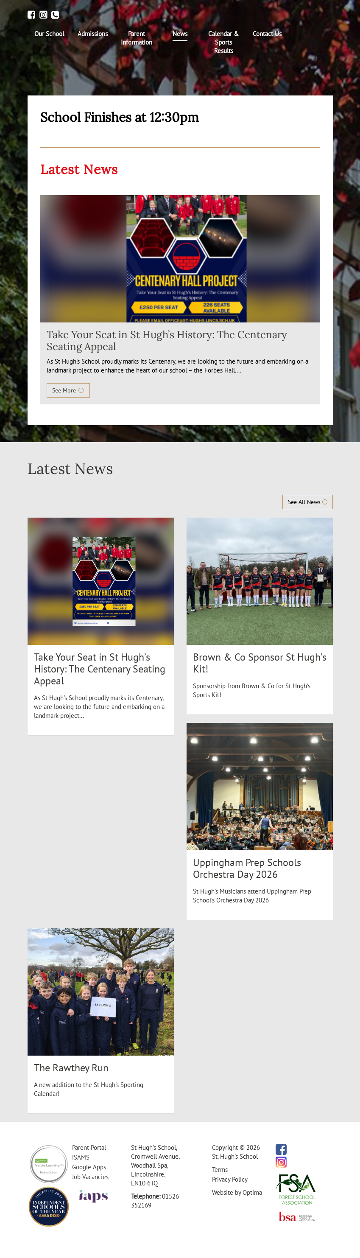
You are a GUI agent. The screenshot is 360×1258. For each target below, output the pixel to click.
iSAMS (80, 1157)
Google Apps (89, 1167)
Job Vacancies (90, 1177)
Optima (252, 1192)
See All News (307, 502)
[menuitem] (49, 34)
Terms (220, 1170)
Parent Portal (89, 1147)
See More (68, 390)
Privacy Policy (230, 1179)
